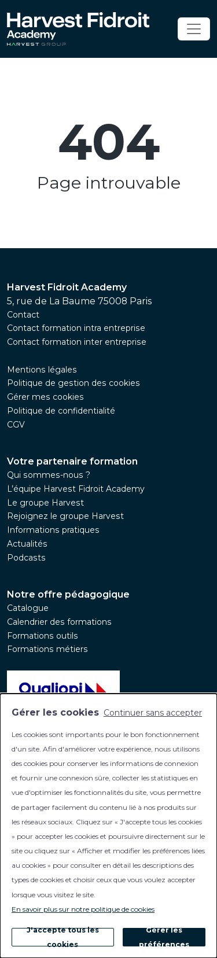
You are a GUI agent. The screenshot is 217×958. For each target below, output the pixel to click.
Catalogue (28, 608)
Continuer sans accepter (153, 713)
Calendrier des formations (59, 622)
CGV (16, 424)
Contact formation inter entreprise (76, 342)
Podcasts (26, 557)
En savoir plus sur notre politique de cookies (83, 909)
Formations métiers (47, 649)
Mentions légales (42, 369)
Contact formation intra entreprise (76, 328)
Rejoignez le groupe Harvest (65, 516)
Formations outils (42, 635)
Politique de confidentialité (61, 410)
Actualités (27, 543)
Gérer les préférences (164, 937)
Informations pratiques (53, 530)
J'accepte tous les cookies (63, 937)
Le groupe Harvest (45, 502)
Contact (23, 314)
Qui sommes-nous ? (48, 475)
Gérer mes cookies (45, 396)
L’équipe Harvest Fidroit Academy (76, 488)
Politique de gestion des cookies (73, 383)
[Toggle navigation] (194, 28)
